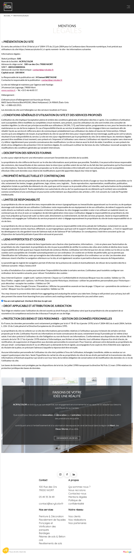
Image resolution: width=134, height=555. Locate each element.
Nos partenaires (77, 523)
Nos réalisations (77, 519)
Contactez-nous (77, 493)
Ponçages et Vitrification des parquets (47, 526)
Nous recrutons (77, 490)
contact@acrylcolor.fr (43, 69)
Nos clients (74, 516)
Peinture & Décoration (51, 516)
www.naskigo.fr (8, 90)
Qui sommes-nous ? (79, 486)
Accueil (7, 16)
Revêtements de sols (50, 543)
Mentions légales (77, 496)
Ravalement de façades (52, 519)
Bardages (44, 533)
